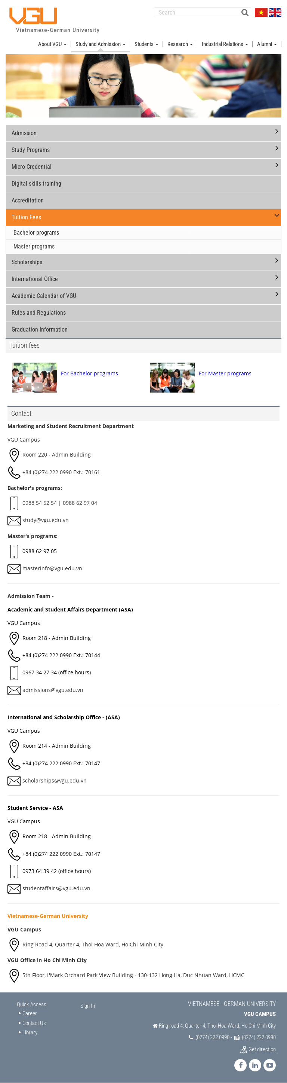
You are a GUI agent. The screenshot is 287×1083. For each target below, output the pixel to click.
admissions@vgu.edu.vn (52, 689)
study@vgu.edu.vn (45, 520)
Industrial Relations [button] (225, 44)
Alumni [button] (267, 44)
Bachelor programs (36, 232)
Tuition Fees (26, 217)
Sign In (87, 1006)
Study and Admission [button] (100, 44)
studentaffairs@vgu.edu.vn (56, 888)
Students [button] (146, 44)
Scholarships (27, 262)
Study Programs (31, 149)
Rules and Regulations (39, 312)
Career (29, 1013)
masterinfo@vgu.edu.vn (52, 568)
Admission (24, 133)
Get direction (262, 1049)
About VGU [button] (52, 44)
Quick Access (31, 1004)
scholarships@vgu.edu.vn (54, 780)
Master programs (34, 246)
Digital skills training (36, 183)
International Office (35, 279)
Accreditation (28, 200)
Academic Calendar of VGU (44, 295)
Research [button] (180, 44)
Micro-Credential (32, 166)
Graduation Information (40, 329)
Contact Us (34, 1023)
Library (29, 1032)
